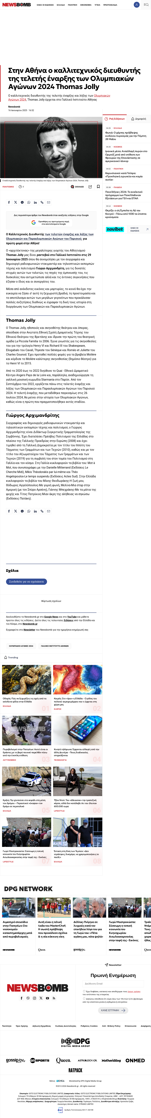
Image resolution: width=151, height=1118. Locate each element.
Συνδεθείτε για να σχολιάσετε (26, 581)
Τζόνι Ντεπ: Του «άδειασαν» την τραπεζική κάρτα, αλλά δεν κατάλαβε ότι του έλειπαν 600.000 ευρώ (75, 803)
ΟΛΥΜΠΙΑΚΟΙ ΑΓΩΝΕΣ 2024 (21, 646)
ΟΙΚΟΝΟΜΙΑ (85, 5)
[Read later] (98, 186)
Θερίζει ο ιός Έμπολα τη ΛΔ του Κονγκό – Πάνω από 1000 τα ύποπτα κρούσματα (125, 214)
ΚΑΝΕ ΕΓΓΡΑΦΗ (113, 1010)
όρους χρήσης (134, 991)
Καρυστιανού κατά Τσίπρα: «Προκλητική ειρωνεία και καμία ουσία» (124, 176)
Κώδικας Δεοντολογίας (65, 1026)
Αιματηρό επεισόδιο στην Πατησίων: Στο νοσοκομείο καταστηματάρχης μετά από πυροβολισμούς (17, 929)
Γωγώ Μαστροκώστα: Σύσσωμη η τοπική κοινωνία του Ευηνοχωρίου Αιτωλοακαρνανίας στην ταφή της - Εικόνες (24, 854)
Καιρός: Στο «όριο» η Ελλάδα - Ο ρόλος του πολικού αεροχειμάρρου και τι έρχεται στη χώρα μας (75, 701)
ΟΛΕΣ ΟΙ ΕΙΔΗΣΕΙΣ (45, 5)
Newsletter (29, 629)
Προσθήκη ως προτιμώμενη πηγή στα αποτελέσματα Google (50, 223)
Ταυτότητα (6, 1026)
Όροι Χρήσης (22, 1026)
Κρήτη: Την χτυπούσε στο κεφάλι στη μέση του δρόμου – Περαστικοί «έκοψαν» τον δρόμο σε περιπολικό (24, 803)
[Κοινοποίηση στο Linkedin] (35, 202)
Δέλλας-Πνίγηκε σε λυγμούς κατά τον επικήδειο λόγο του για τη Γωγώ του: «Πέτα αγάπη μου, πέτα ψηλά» (88, 929)
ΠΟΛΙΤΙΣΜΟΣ (8, 187)
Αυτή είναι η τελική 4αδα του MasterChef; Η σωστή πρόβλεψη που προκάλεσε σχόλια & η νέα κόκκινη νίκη (52, 929)
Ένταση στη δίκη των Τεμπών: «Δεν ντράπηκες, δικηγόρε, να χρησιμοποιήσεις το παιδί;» (76, 854)
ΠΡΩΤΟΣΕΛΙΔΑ (110, 5)
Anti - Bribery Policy (111, 1026)
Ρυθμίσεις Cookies (89, 1026)
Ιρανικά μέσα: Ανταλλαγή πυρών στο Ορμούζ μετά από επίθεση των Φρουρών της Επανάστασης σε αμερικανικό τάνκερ (126, 156)
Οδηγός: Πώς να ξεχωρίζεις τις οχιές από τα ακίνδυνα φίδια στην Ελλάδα (24, 700)
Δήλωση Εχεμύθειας (41, 1026)
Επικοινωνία (130, 1026)
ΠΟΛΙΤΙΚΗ (72, 5)
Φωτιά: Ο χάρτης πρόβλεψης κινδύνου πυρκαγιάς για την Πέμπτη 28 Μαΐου (125, 136)
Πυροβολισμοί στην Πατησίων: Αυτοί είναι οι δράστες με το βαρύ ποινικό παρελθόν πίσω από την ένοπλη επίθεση (25, 752)
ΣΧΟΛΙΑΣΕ (77, 186)
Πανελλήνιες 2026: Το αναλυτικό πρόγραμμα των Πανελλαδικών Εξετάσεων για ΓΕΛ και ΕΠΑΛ (123, 195)
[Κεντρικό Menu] (146, 4)
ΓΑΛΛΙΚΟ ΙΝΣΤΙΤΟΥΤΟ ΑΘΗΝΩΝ (54, 646)
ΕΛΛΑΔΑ (61, 5)
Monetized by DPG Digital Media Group (85, 1081)
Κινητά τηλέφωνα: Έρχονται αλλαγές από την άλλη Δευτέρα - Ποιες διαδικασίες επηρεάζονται (76, 752)
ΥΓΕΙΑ (97, 5)
